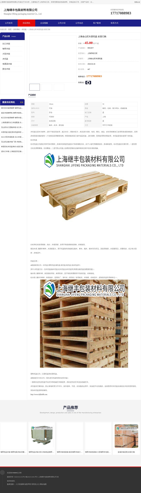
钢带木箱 (6, 49)
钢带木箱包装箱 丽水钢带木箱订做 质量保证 (73, 452)
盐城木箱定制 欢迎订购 (126, 452)
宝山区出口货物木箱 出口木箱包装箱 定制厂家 (12, 127)
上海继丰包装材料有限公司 (47, 477)
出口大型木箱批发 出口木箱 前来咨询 (12, 137)
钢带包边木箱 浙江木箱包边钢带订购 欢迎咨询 (46, 452)
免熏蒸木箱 (7, 64)
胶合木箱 (6, 69)
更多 (21, 102)
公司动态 (79, 23)
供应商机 (26, 23)
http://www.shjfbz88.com (39, 394)
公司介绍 (61, 23)
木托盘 (24, 29)
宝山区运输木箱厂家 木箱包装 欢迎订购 (12, 142)
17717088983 (94, 76)
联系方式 (114, 23)
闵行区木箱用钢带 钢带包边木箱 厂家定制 (12, 108)
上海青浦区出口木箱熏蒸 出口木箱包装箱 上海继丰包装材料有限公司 (12, 122)
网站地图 (43, 484)
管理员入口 (35, 484)
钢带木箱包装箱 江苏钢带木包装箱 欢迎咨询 (101, 452)
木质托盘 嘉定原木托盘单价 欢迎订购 (12, 132)
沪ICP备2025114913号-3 (30, 477)
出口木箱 (6, 44)
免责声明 (27, 484)
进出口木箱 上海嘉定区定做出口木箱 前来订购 (12, 151)
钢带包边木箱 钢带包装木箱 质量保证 (14, 452)
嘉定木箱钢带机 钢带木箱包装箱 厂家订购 (12, 113)
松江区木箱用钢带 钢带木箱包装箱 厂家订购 (12, 118)
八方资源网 (20, 484)
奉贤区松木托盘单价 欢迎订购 (12, 146)
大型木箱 (6, 54)
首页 (10, 29)
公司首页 (9, 23)
